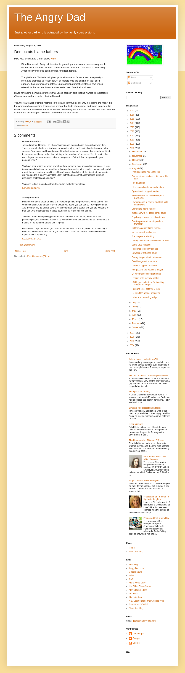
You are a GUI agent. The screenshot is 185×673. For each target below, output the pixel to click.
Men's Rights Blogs (138, 590)
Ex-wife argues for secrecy (144, 261)
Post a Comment (27, 245)
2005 (132, 341)
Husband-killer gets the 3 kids (146, 289)
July (134, 302)
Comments (134, 83)
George (136, 638)
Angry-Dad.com (136, 568)
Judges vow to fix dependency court (149, 213)
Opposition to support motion (145, 191)
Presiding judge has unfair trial (146, 172)
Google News (135, 572)
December (137, 151)
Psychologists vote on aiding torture (148, 217)
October (136, 160)
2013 (132, 127)
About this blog (136, 551)
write (53, 58)
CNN (131, 579)
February (136, 323)
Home (65, 251)
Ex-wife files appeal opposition (146, 293)
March (135, 319)
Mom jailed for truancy (139, 391)
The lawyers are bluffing (143, 236)
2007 (132, 333)
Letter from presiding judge (144, 297)
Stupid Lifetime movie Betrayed (143, 480)
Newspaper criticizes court (144, 253)
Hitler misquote (136, 424)
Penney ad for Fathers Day (156, 518)
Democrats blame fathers (143, 209)
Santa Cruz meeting (141, 245)
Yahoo (132, 575)
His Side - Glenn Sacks (140, 586)
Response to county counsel (145, 249)
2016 (132, 115)
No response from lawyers (144, 232)
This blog (133, 564)
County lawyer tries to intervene (147, 257)
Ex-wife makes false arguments (146, 274)
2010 (132, 140)
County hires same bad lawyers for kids (150, 240)
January (136, 327)
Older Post (110, 251)
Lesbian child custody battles (145, 278)
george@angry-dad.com (144, 621)
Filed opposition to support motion (148, 187)
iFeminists (134, 593)
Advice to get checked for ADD (143, 359)
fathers (25, 126)
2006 (132, 337)
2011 (132, 135)
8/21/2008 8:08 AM (31, 188)
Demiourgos (138, 633)
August (135, 168)
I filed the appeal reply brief (144, 265)
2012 (132, 131)
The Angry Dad (49, 17)
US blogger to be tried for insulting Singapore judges (148, 283)
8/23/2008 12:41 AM (31, 239)
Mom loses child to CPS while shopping (155, 457)
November (137, 156)
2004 (132, 345)
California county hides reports (146, 228)
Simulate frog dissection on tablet (144, 408)
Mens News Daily (137, 582)
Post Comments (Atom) (38, 256)
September (137, 164)
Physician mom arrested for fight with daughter (157, 497)
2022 (132, 110)
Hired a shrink (138, 183)
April (134, 315)
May (134, 311)
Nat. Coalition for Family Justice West (146, 601)
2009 (132, 144)
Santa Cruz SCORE (138, 604)
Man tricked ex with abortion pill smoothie (148, 375)
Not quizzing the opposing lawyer (147, 269)
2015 (132, 119)
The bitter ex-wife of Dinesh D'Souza (146, 440)
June (134, 306)
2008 (132, 148)
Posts (132, 77)
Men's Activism (136, 597)
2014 (132, 123)
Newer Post (20, 251)
